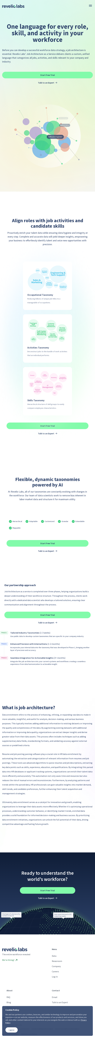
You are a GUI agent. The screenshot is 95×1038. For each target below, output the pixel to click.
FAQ (8, 997)
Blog (9, 1002)
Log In (55, 976)
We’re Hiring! (9, 960)
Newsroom (57, 961)
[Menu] (90, 5)
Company (56, 966)
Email (54, 997)
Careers (55, 971)
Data (54, 956)
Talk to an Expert (60, 1002)
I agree (11, 1030)
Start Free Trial (47, 75)
